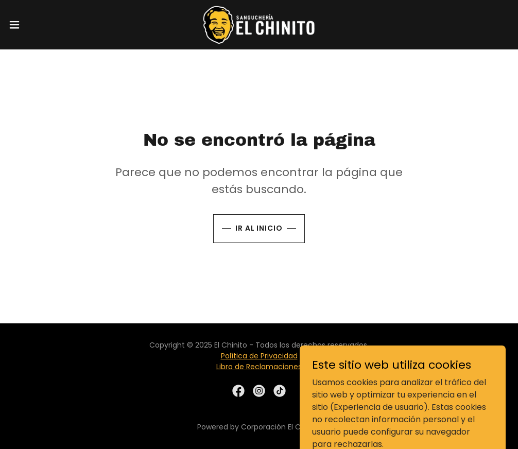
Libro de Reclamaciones (259, 366)
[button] (42, 24)
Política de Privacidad (259, 356)
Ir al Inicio (259, 228)
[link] (259, 24)
